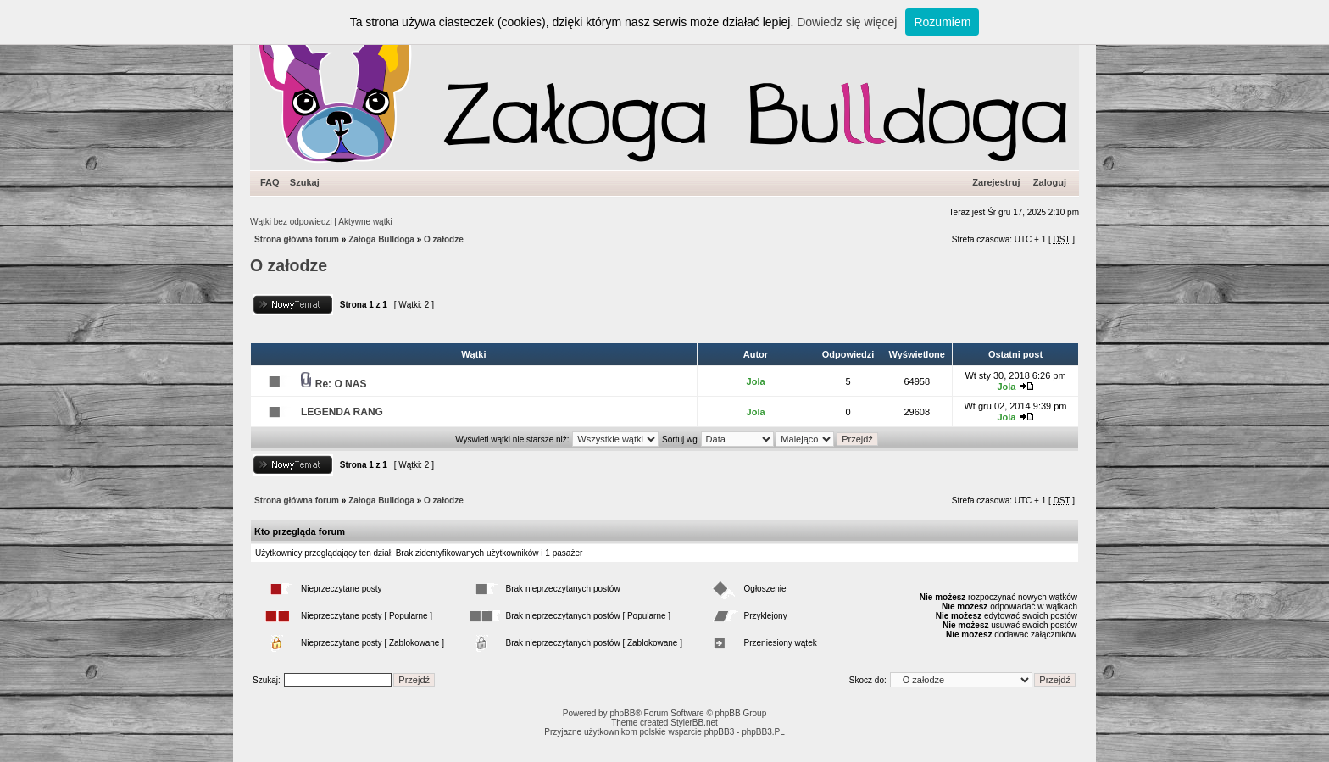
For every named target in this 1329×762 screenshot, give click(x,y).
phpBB (622, 713)
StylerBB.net (694, 722)
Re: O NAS (341, 384)
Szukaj (305, 182)
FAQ (270, 182)
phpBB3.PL (763, 732)
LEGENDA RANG (342, 412)
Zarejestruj (996, 182)
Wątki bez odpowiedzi (291, 221)
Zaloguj (1049, 182)
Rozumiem (942, 22)
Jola (756, 381)
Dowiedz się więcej (847, 22)
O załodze (444, 239)
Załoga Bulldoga (381, 239)
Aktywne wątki (365, 221)
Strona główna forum (296, 239)
